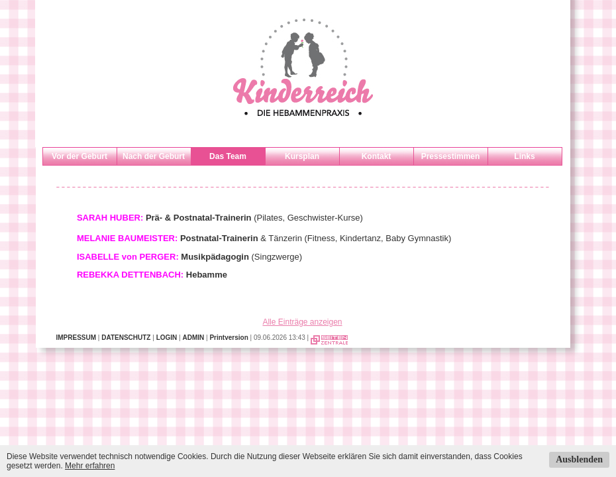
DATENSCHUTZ (125, 337)
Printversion (228, 337)
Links (524, 156)
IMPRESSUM (76, 337)
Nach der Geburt (154, 156)
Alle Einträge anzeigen (302, 322)
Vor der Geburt (79, 156)
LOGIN (167, 337)
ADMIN (193, 337)
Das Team (227, 156)
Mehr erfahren (90, 465)
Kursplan (302, 156)
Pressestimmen (450, 156)
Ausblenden (579, 459)
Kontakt (376, 156)
